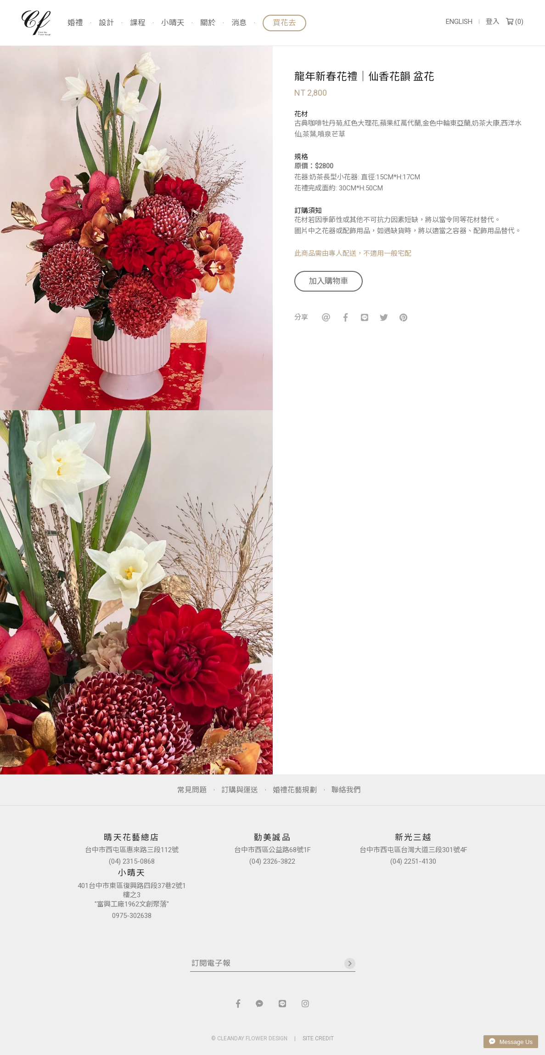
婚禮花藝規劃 (295, 790)
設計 (106, 23)
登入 (493, 22)
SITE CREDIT (318, 1038)
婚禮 (75, 23)
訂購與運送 (239, 790)
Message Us (511, 1041)
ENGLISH (459, 22)
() (514, 22)
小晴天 (173, 23)
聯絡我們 (346, 790)
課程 (138, 23)
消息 (239, 23)
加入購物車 (328, 281)
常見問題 (192, 790)
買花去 (284, 22)
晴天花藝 (36, 23)
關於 (208, 23)
